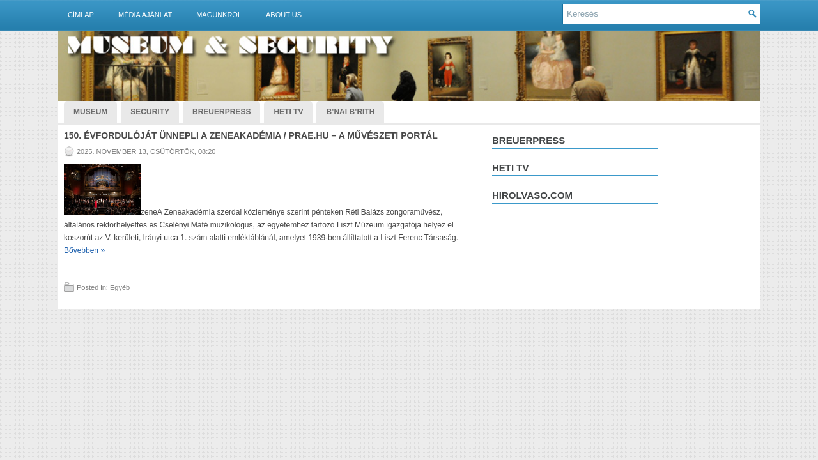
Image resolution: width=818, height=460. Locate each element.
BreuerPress (221, 111)
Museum (90, 111)
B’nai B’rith (350, 111)
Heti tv (510, 167)
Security (149, 111)
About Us (284, 15)
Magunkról (219, 15)
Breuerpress (528, 140)
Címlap (81, 15)
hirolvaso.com (532, 195)
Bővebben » (84, 250)
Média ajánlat (145, 15)
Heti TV (288, 111)
